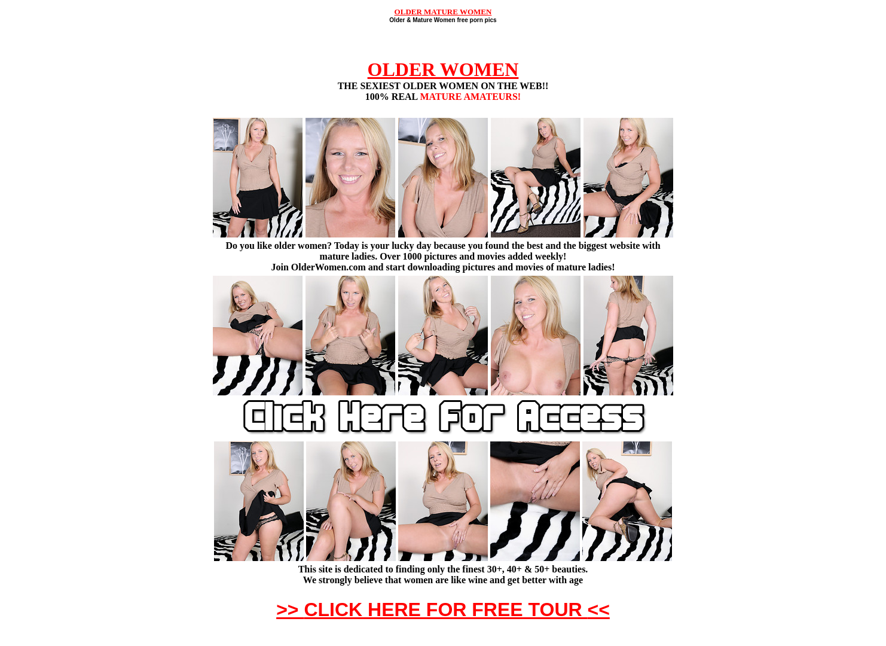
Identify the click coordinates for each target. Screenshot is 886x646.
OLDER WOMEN (443, 69)
